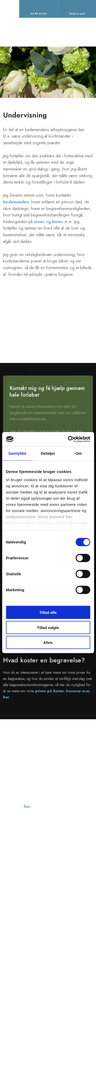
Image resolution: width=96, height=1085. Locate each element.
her (27, 806)
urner (39, 222)
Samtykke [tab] (17, 453)
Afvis (48, 642)
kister (57, 222)
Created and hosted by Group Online (66, 1056)
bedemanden (16, 202)
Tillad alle (48, 612)
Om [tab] (79, 453)
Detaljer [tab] (48, 453)
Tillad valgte (48, 627)
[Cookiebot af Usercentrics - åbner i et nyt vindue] (68, 439)
